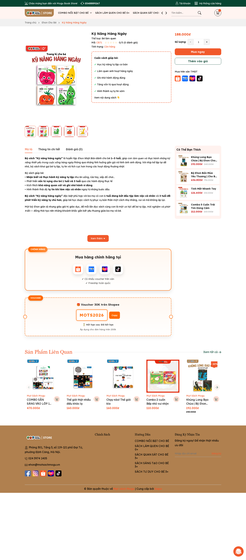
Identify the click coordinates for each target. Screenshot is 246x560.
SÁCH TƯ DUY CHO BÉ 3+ (151, 471)
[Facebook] (28, 473)
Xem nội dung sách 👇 (107, 97)
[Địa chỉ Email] (198, 453)
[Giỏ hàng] (217, 12)
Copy (115, 315)
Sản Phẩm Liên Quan (48, 351)
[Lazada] (51, 473)
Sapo (158, 488)
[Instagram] (35, 473)
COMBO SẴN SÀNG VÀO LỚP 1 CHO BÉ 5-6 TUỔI (38, 403)
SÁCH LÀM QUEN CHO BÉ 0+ (112, 12)
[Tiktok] (59, 473)
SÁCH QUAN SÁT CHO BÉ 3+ (149, 12)
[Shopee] (43, 473)
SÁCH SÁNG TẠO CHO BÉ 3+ (152, 464)
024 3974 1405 (37, 458)
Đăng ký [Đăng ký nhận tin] (216, 453)
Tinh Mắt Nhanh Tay (203, 188)
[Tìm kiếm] (199, 12)
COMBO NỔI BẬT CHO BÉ (75, 12)
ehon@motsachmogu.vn (44, 464)
